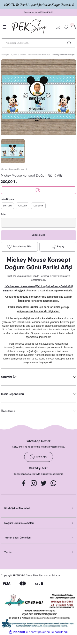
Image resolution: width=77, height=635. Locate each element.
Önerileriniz (8, 411)
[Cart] (73, 27)
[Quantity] (38, 223)
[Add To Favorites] (19, 247)
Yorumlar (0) (8, 377)
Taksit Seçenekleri (12, 394)
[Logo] (29, 27)
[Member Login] (58, 27)
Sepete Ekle (38, 234)
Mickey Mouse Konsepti (14, 169)
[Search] (38, 42)
